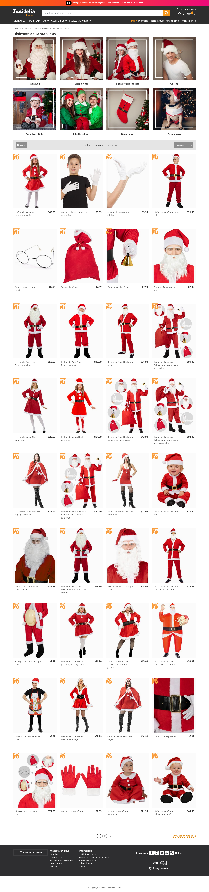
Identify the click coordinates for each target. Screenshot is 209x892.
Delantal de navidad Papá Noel (27, 738)
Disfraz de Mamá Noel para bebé (118, 813)
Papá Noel (35, 83)
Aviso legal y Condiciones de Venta (94, 857)
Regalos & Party (78, 20)
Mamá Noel (81, 83)
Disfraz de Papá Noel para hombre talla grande (166, 588)
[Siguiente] (110, 836)
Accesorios (57, 20)
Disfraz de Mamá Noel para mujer (26, 438)
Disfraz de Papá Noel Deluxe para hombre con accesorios (166, 365)
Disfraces (19, 20)
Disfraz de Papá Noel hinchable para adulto (164, 663)
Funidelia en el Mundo (88, 854)
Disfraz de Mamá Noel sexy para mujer (120, 513)
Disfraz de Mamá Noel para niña (72, 438)
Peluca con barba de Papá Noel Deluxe (27, 588)
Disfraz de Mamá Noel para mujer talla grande (72, 663)
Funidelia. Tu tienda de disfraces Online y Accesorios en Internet (24, 13)
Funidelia (17, 28)
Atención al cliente (31, 852)
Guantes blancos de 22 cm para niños (74, 214)
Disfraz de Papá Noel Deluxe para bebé (164, 813)
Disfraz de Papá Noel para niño (166, 214)
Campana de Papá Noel (118, 287)
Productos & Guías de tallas (61, 860)
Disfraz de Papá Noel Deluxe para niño (71, 363)
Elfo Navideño (81, 134)
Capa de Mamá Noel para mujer (119, 738)
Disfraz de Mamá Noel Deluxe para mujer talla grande (118, 664)
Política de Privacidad (88, 860)
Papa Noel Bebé (35, 134)
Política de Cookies (87, 863)
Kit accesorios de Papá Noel (26, 813)
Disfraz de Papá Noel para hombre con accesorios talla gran (74, 514)
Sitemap (82, 866)
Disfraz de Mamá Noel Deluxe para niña (26, 214)
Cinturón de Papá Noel (165, 736)
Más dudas (54, 866)
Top (133, 20)
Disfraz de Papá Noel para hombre (120, 363)
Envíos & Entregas (57, 857)
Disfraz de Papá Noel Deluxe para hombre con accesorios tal (166, 439)
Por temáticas (37, 20)
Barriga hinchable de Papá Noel (28, 663)
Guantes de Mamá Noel (72, 811)
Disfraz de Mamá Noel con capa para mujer (28, 513)
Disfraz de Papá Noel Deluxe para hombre (25, 363)
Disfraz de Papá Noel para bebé (166, 513)
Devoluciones (56, 863)
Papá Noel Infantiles (127, 83)
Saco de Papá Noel (70, 287)
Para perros (174, 134)
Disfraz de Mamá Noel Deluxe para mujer (72, 738)
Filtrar (20, 145)
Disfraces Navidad (41, 28)
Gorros (174, 83)
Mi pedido (54, 854)
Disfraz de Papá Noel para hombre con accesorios (120, 438)
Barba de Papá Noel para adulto (166, 288)
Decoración (127, 134)
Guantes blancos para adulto (118, 214)
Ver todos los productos (184, 835)
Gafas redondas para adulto (25, 288)
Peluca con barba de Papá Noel (120, 588)
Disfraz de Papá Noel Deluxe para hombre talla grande (73, 589)
